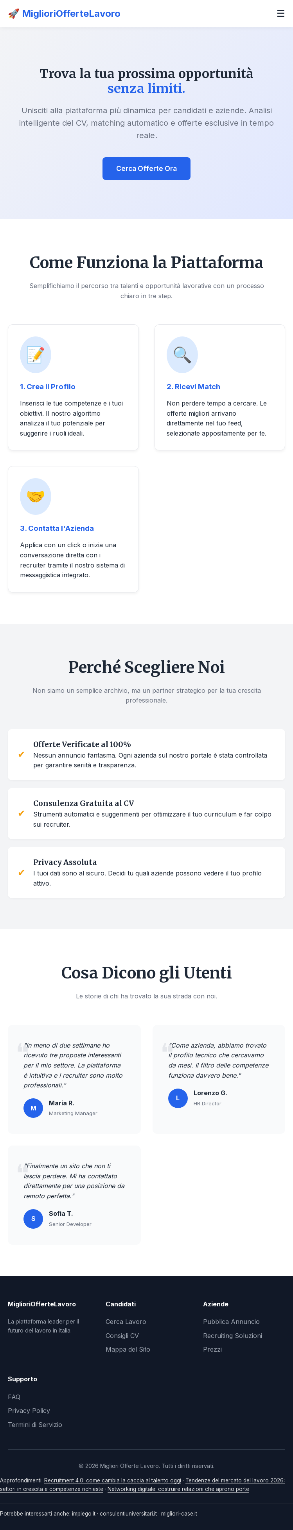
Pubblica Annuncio (231, 1321)
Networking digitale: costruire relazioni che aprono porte (178, 1489)
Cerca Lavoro (126, 1321)
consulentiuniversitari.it (128, 1513)
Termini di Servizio (35, 1425)
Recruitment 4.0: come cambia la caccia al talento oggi (112, 1480)
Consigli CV (122, 1336)
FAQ (14, 1397)
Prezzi (212, 1349)
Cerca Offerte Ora (146, 168)
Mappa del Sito (128, 1349)
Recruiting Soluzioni (232, 1336)
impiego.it (83, 1513)
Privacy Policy (29, 1410)
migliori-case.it (179, 1513)
